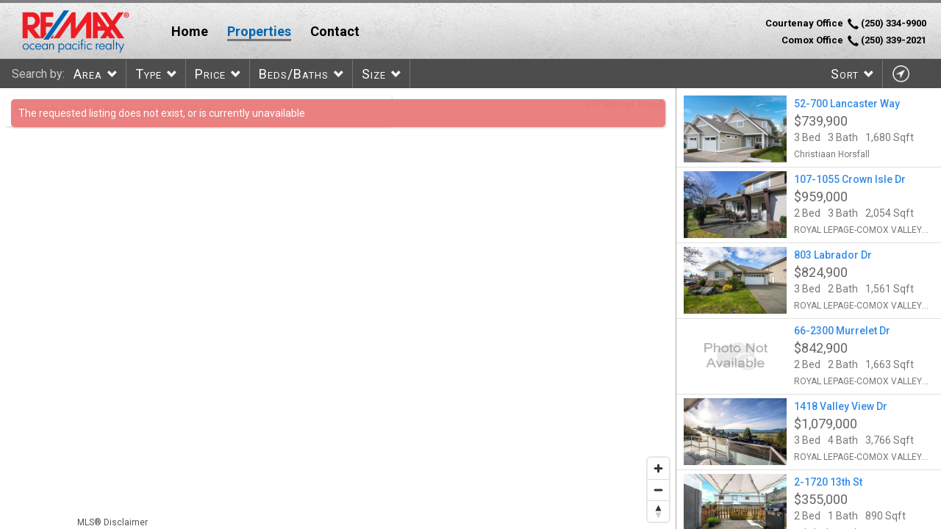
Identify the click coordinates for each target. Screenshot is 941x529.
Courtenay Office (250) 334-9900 (845, 23)
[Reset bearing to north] (658, 511)
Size (374, 74)
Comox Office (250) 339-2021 (853, 40)
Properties (259, 31)
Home (189, 31)
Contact (334, 31)
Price (210, 74)
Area (88, 74)
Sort (845, 74)
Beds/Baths (294, 74)
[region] (338, 308)
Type (148, 74)
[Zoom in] (658, 468)
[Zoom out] (658, 489)
